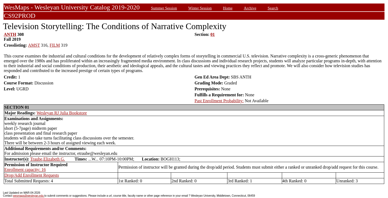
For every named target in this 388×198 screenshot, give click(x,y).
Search (273, 8)
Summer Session (164, 8)
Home (228, 8)
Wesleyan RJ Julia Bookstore (62, 113)
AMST (34, 45)
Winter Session (200, 8)
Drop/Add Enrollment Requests (31, 175)
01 (212, 34)
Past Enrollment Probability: (219, 100)
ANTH (10, 34)
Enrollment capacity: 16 (25, 169)
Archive (250, 8)
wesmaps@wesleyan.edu (28, 195)
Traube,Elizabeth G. (47, 159)
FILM (55, 45)
